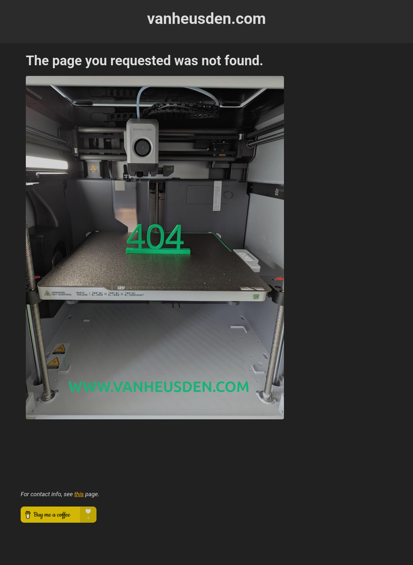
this (79, 494)
